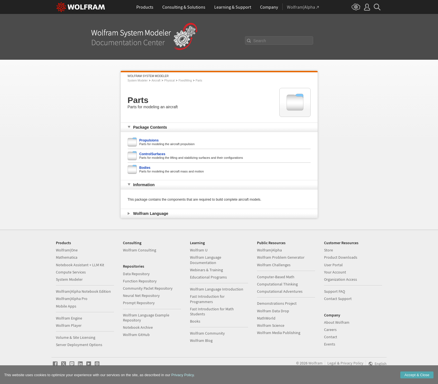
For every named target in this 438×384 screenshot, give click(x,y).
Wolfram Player (69, 325)
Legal (331, 363)
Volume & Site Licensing (75, 337)
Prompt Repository (139, 302)
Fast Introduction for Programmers (207, 299)
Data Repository (136, 273)
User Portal (333, 264)
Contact (330, 336)
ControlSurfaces (152, 154)
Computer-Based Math (275, 276)
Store (328, 250)
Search (259, 41)
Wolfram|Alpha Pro (71, 298)
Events (329, 344)
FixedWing (185, 80)
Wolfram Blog (201, 340)
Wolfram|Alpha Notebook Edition (83, 291)
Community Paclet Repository (148, 288)
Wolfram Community (207, 333)
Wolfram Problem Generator (280, 257)
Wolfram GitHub (136, 334)
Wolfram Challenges (274, 264)
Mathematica (66, 257)
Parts (199, 80)
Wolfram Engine (69, 318)
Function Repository (140, 281)
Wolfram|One (67, 250)
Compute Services (71, 272)
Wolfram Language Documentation (205, 260)
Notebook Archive (138, 327)
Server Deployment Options (79, 344)
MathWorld (266, 318)
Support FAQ (334, 291)
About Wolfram (336, 322)
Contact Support (338, 298)
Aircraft (156, 80)
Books (195, 321)
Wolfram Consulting (139, 250)
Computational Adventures (280, 291)
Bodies (145, 168)
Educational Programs (208, 277)
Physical (169, 80)
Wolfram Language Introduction (216, 289)
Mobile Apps (66, 306)
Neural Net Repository (141, 295)
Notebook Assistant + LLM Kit (80, 264)
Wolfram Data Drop (273, 310)
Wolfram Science (270, 325)
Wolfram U (199, 250)
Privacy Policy (352, 363)
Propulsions (149, 140)
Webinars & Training (206, 269)
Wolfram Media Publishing (278, 332)
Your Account (335, 272)
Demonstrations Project (277, 303)
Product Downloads (340, 257)
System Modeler (138, 80)
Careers (330, 329)
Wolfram (315, 363)
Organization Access (340, 279)
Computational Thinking (277, 284)
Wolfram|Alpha (269, 250)
